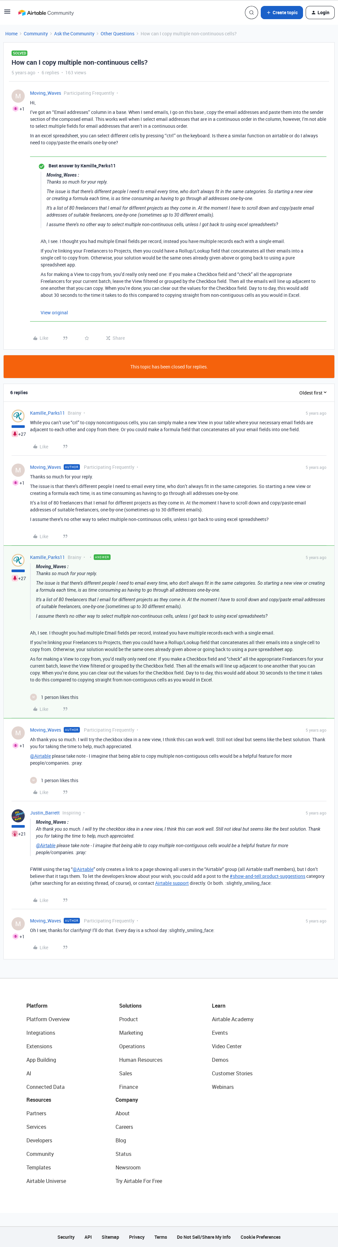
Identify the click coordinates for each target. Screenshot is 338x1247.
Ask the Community (74, 33)
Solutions (130, 1005)
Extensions (39, 1046)
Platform (37, 1005)
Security (66, 1237)
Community (36, 33)
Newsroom (128, 1167)
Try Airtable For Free (139, 1181)
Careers (124, 1126)
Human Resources (140, 1059)
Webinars (223, 1087)
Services (36, 1126)
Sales (125, 1073)
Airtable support (172, 883)
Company (127, 1099)
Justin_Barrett (45, 813)
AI (28, 1073)
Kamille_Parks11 (47, 413)
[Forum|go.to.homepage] (46, 12)
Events (220, 1032)
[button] (7, 14)
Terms (160, 1237)
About (123, 1113)
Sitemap (110, 1237)
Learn (218, 1005)
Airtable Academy (233, 1019)
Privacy (137, 1237)
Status (123, 1154)
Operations (132, 1046)
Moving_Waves (45, 93)
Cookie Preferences (261, 1237)
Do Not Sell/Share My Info (204, 1237)
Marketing (131, 1032)
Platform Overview (48, 1019)
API (88, 1237)
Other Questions (117, 33)
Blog (121, 1140)
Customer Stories (232, 1073)
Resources (38, 1099)
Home (11, 33)
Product (128, 1019)
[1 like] (54, 697)
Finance (128, 1087)
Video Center (227, 1046)
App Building (41, 1059)
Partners (36, 1113)
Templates (38, 1167)
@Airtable (40, 756)
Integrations (40, 1032)
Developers (39, 1140)
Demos (220, 1059)
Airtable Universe (46, 1181)
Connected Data (45, 1087)
